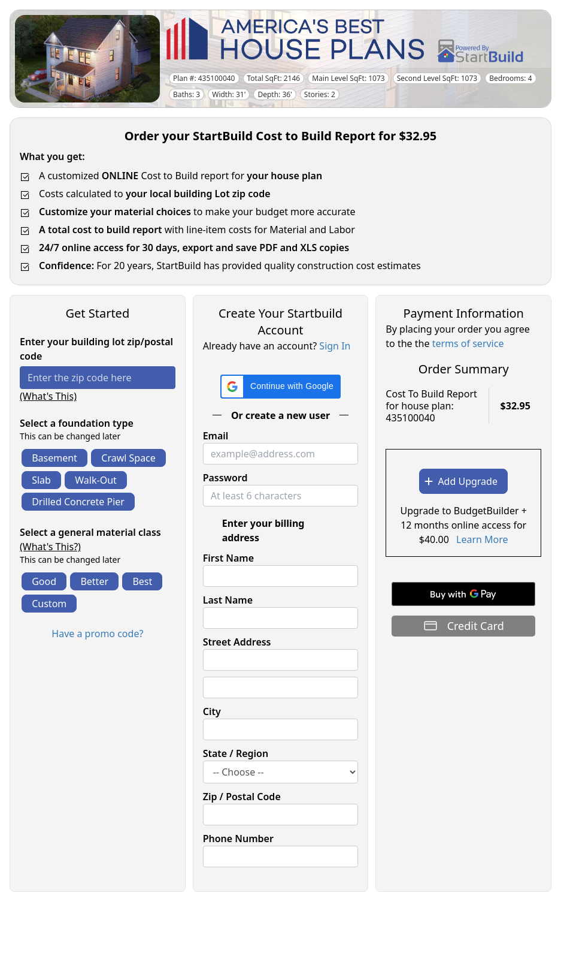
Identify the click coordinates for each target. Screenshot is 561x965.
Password (225, 477)
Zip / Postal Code (242, 796)
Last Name (228, 600)
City (212, 711)
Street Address (237, 642)
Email (216, 435)
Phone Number (238, 838)
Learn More (482, 539)
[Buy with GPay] (463, 594)
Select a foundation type (77, 423)
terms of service (468, 343)
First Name (228, 558)
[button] (280, 387)
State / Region (236, 753)
